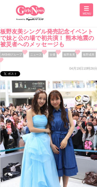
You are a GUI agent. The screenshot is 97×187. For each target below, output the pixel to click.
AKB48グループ (12, 54)
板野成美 (88, 54)
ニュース (36, 54)
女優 (52, 54)
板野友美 (69, 54)
